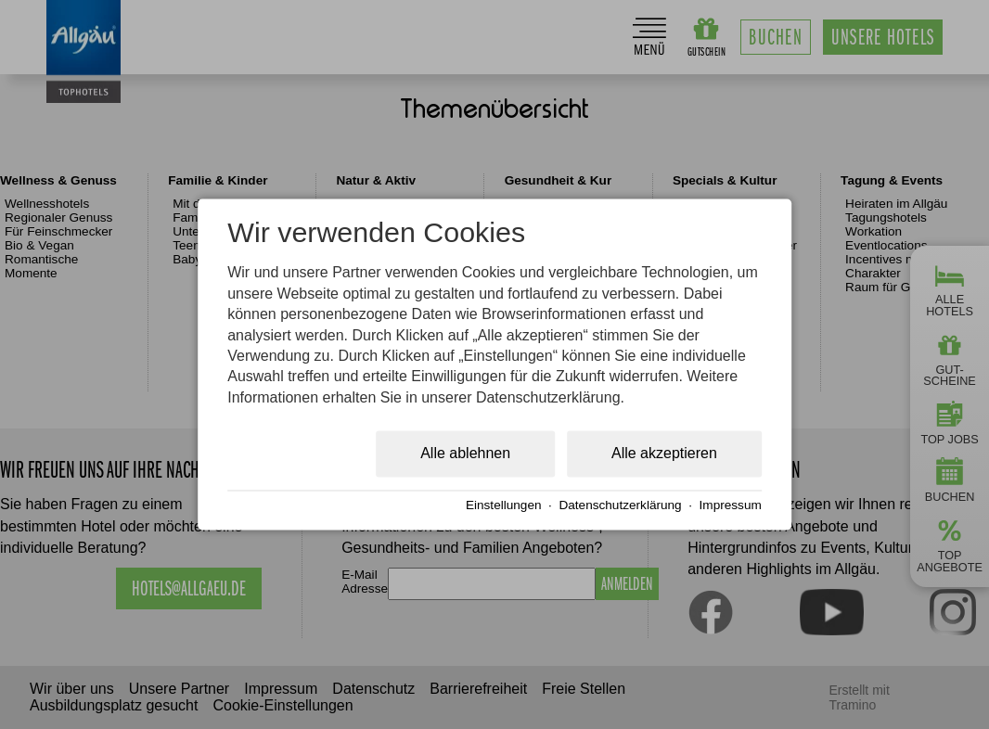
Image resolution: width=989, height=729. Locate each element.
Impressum (731, 505)
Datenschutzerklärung (620, 505)
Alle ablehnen (465, 454)
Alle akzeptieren (664, 454)
